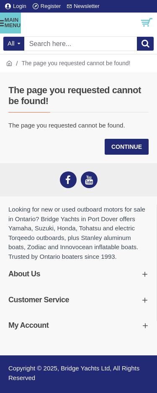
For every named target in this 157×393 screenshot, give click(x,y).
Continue (126, 146)
